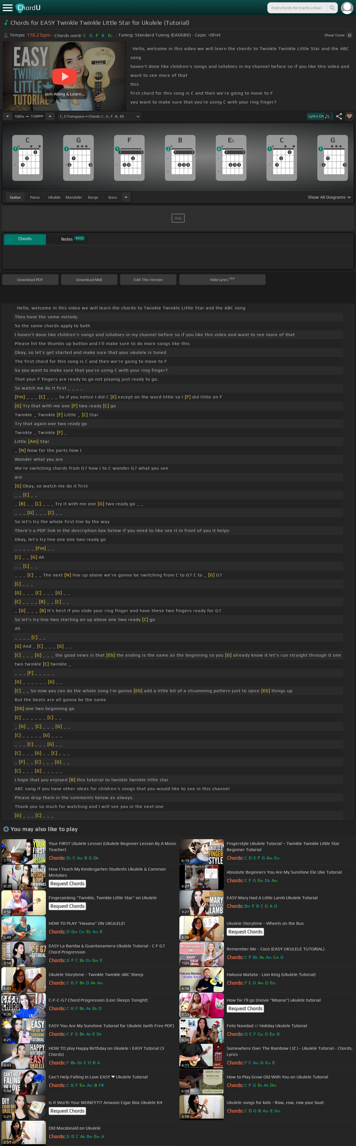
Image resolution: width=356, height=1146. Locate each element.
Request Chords (67, 883)
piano (35, 197)
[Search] (332, 7)
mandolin (74, 197)
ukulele (54, 197)
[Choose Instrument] (126, 197)
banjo (93, 197)
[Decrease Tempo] (7, 116)
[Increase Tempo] (50, 116)
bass (112, 197)
